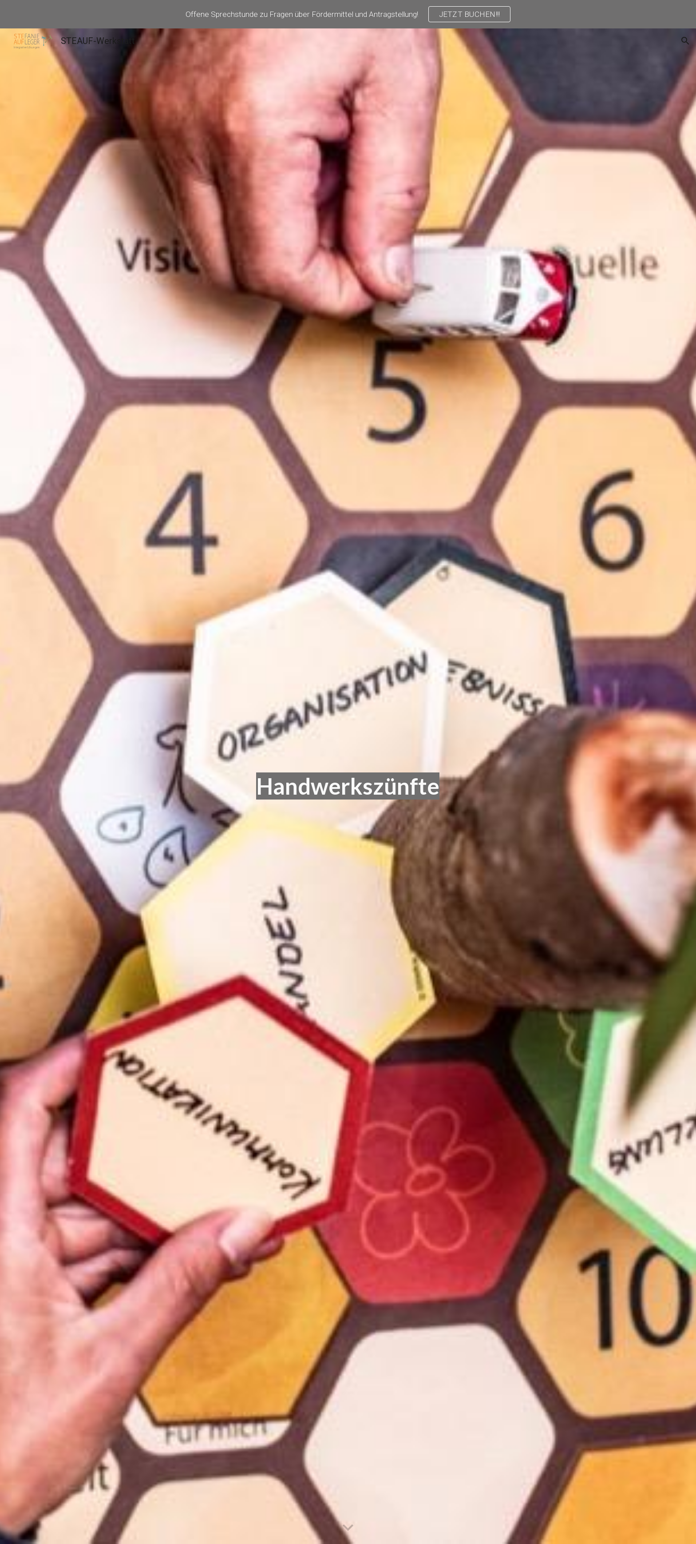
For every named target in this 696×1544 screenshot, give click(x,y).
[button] (685, 41)
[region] (348, 14)
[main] (348, 786)
